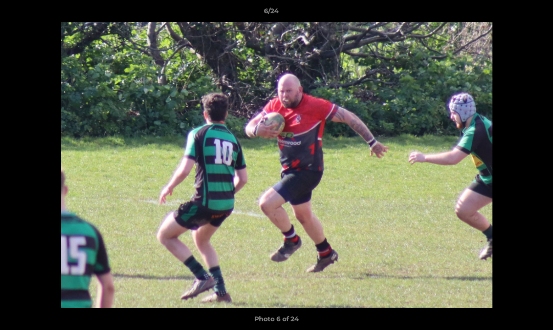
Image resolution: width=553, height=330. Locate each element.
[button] (514, 13)
